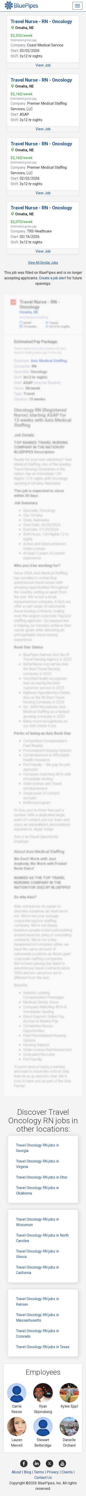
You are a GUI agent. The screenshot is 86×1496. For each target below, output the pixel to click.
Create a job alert (52, 278)
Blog (27, 1472)
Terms (39, 1472)
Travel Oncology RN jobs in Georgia (37, 1148)
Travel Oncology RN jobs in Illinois (37, 1254)
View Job (43, 65)
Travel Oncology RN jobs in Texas (42, 1347)
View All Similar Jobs (43, 262)
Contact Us (43, 1477)
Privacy (53, 1472)
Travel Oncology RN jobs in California (37, 1270)
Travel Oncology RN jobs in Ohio (41, 1177)
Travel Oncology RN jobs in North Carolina (42, 1238)
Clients (67, 1472)
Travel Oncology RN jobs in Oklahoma (37, 1190)
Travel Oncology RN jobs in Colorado (37, 1334)
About (16, 1472)
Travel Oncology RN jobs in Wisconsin (37, 1222)
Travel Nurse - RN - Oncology (41, 21)
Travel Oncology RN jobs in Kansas (37, 1302)
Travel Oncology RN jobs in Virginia (37, 1164)
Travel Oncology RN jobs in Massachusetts (37, 1318)
